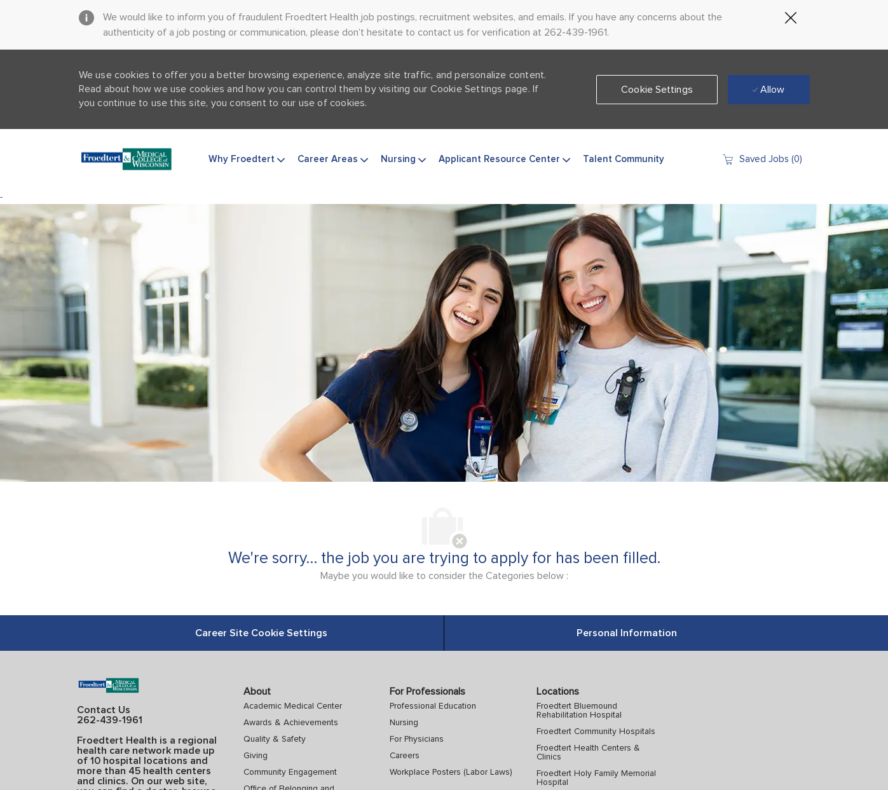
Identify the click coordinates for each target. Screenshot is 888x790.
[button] (657, 89)
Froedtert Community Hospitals (595, 731)
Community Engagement (290, 772)
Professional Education (433, 706)
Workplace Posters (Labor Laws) (451, 772)
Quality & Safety (274, 739)
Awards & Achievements (290, 722)
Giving (255, 755)
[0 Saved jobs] (761, 159)
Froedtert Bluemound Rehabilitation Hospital (579, 710)
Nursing (404, 722)
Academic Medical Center (292, 706)
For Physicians (417, 739)
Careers (405, 755)
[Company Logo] (126, 160)
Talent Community (623, 159)
